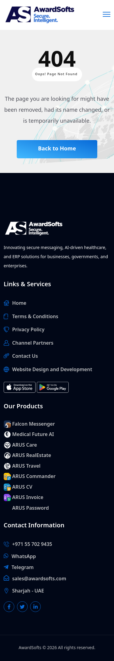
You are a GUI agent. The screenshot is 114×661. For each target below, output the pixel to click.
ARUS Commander (34, 476)
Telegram (23, 567)
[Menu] (106, 13)
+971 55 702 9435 (32, 544)
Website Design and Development (52, 370)
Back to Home (57, 148)
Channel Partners (33, 343)
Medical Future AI (33, 434)
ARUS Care (24, 445)
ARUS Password (30, 508)
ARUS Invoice (27, 497)
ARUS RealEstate (31, 455)
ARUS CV (22, 487)
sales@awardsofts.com (39, 579)
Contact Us (25, 356)
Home (19, 303)
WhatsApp (24, 557)
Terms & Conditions (35, 317)
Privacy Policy (28, 330)
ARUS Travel (26, 466)
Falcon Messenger (33, 424)
